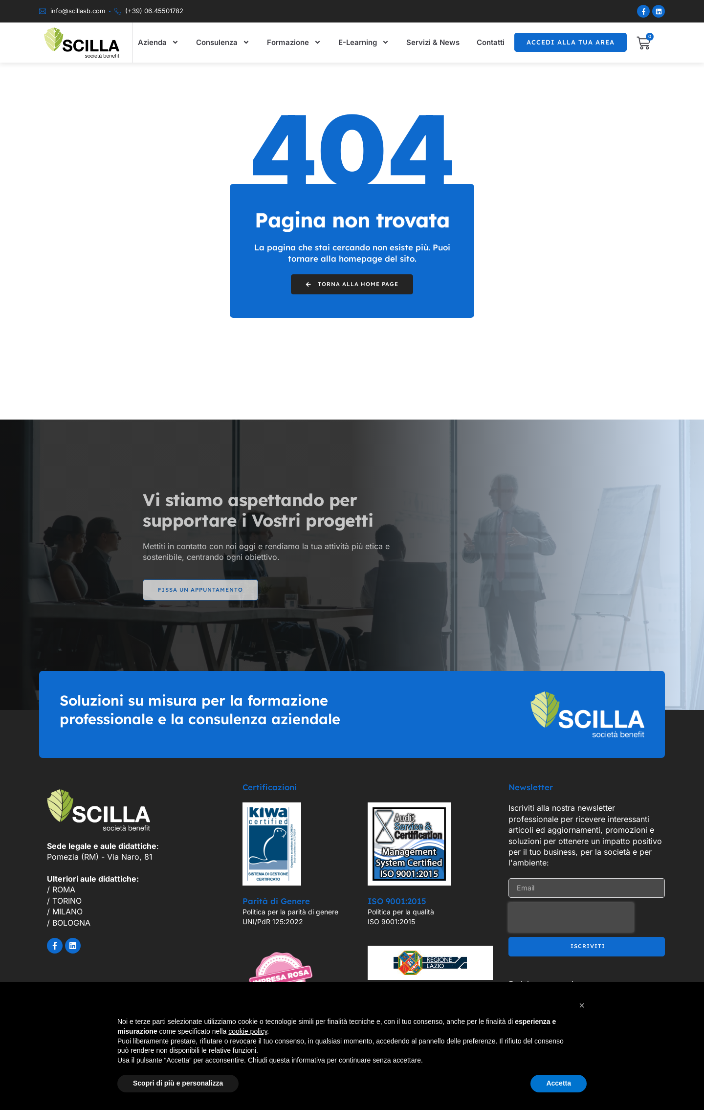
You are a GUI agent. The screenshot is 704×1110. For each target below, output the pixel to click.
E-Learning (363, 42)
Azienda (158, 42)
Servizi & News (433, 42)
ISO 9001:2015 (397, 903)
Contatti (491, 42)
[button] (582, 1005)
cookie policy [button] (247, 1031)
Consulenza (223, 42)
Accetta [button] (558, 1083)
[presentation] (571, 919)
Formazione (294, 42)
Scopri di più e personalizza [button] (178, 1083)
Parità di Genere (276, 903)
